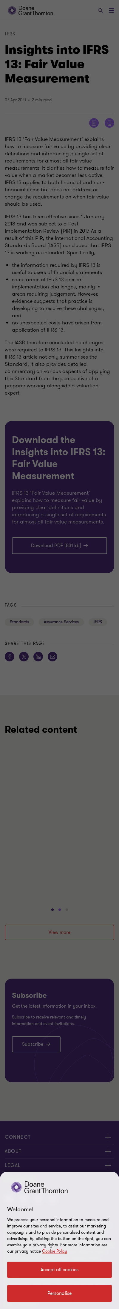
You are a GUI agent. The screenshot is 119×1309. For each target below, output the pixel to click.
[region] (59, 1240)
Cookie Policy (54, 1251)
